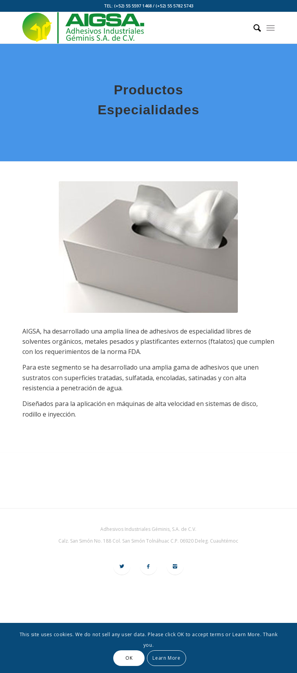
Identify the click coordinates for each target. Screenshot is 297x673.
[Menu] (270, 27)
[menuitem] (253, 27)
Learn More (166, 658)
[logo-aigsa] (123, 27)
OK (128, 658)
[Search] (253, 27)
